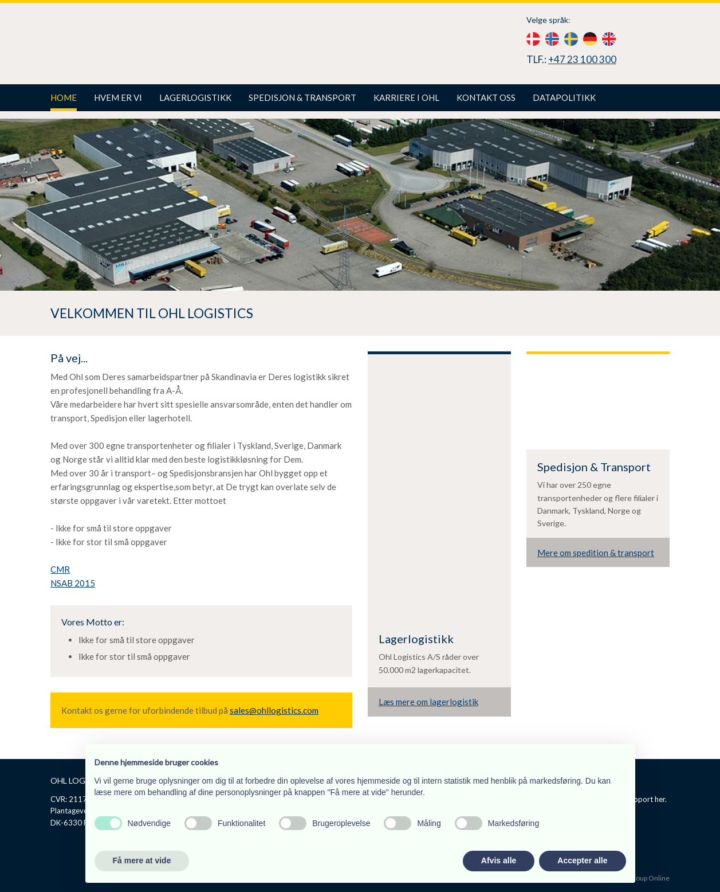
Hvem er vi (118, 97)
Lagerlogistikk (195, 97)
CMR (60, 569)
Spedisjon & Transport (302, 97)
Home (63, 97)
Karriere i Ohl (406, 97)
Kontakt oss (486, 97)
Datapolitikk (564, 97)
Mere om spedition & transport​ (595, 552)
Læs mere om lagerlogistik (428, 702)
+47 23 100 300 (582, 59)
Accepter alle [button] (582, 860)
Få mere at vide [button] (142, 860)
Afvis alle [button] (498, 860)
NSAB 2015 (72, 583)
